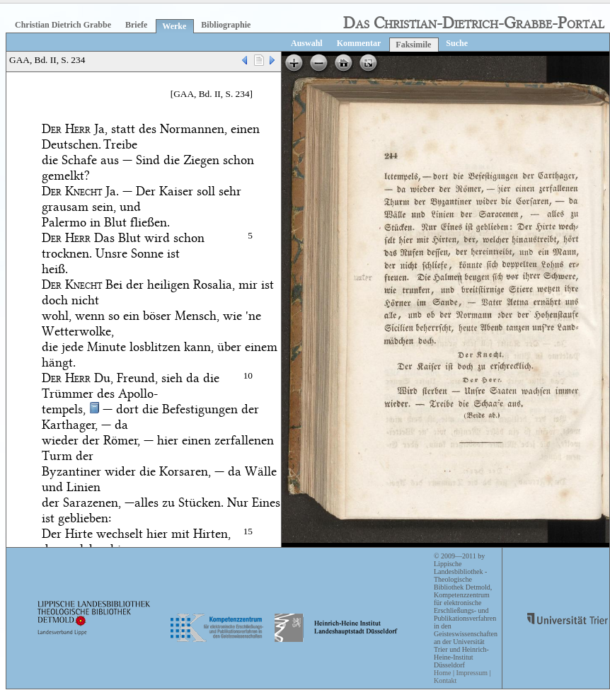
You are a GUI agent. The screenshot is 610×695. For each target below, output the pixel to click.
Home (442, 673)
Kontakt (445, 680)
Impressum (471, 673)
